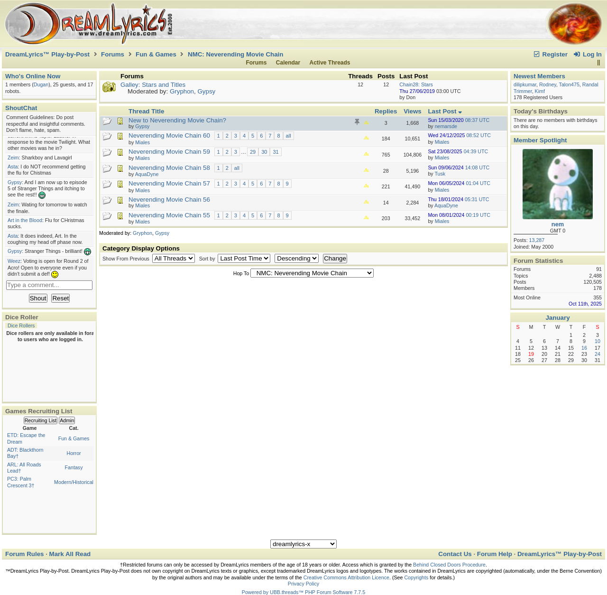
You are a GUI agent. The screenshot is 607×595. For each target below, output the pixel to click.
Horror (73, 453)
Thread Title (146, 111)
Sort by (208, 258)
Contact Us (454, 554)
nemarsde (446, 126)
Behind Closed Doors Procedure (449, 564)
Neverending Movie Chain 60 (169, 135)
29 (253, 152)
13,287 (537, 240)
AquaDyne (446, 205)
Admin (67, 420)
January (557, 317)
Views (413, 111)
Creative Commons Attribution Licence (346, 577)
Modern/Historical (73, 482)
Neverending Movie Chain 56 (169, 199)
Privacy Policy (303, 583)
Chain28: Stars (416, 84)
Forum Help (494, 554)
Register (550, 54)
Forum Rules (24, 554)
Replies (386, 111)
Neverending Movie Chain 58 (169, 167)
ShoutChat (21, 108)
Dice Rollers (21, 325)
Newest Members (539, 76)
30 (264, 152)
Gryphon (182, 91)
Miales (442, 142)
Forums (112, 54)
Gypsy (206, 91)
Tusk (439, 174)
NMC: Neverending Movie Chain (235, 54)
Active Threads (330, 62)
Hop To (241, 273)
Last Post (445, 111)
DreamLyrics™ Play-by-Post (47, 54)
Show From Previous (126, 258)
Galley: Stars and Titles (152, 84)
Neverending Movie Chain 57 (169, 183)
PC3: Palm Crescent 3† (20, 482)
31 (275, 152)
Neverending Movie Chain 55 (169, 215)
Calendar (288, 62)
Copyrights (416, 577)
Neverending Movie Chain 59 (169, 151)
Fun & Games (156, 54)
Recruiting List (41, 420)
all (288, 136)
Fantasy (74, 467)
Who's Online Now (32, 76)
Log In (587, 54)
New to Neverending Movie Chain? (177, 120)
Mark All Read (70, 554)
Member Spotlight (540, 140)
